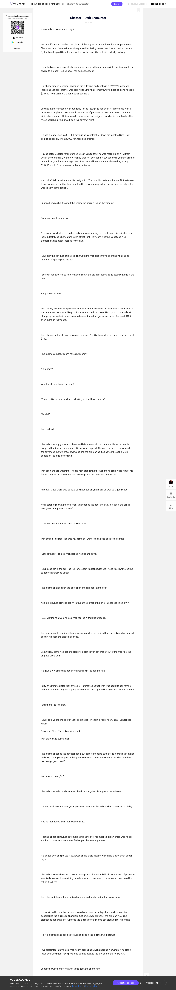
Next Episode (158, 4)
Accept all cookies (125, 983)
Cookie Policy (77, 986)
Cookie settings (153, 983)
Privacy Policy (91, 986)
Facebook (17, 49)
